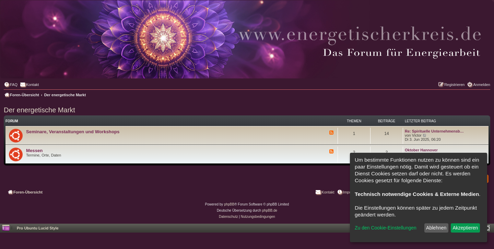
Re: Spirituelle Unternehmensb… (434, 131)
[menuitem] (10, 84)
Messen (34, 150)
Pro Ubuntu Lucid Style (38, 228)
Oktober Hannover (421, 150)
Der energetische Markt (39, 110)
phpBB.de (269, 210)
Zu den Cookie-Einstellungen (385, 228)
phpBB (229, 204)
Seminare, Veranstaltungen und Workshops (72, 131)
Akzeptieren (465, 228)
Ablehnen (436, 228)
